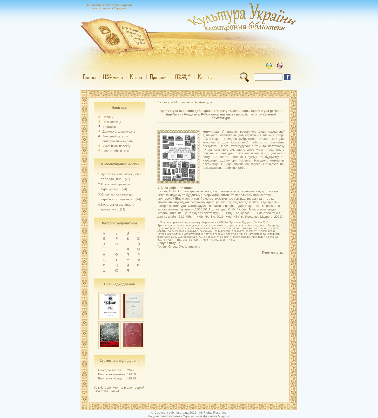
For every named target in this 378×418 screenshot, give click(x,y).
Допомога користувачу (118, 131)
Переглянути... (273, 252)
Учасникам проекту (116, 146)
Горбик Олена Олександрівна (178, 246)
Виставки (109, 126)
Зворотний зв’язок (115, 151)
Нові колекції (111, 122)
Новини (107, 117)
